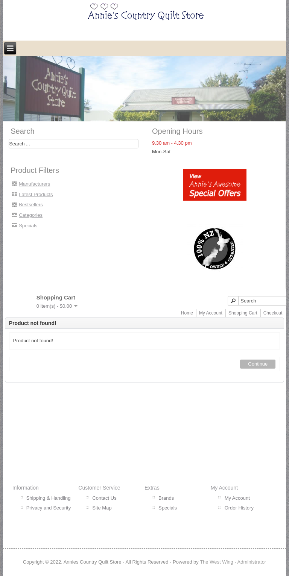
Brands (166, 498)
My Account (210, 313)
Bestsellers (31, 204)
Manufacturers (34, 184)
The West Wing (216, 562)
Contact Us (104, 498)
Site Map (101, 508)
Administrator (251, 562)
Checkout (273, 313)
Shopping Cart (242, 313)
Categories (31, 215)
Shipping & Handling (48, 498)
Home (187, 313)
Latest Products (36, 194)
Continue (258, 364)
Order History (239, 508)
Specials (28, 225)
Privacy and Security (48, 508)
